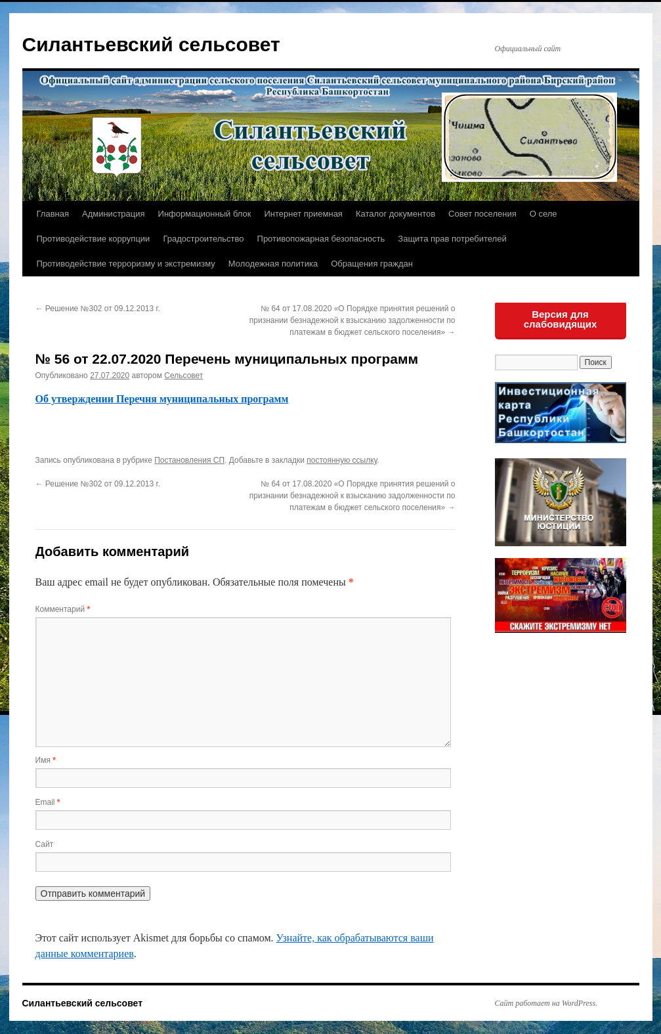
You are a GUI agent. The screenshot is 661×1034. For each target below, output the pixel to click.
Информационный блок (204, 214)
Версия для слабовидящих (560, 319)
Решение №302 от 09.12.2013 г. (97, 308)
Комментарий (63, 609)
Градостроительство (203, 239)
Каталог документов (395, 214)
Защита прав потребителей (452, 239)
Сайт (44, 844)
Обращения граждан (372, 264)
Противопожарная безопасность (321, 239)
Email (47, 802)
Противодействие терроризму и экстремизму (126, 264)
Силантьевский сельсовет (151, 44)
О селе (543, 214)
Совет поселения (482, 214)
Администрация (113, 214)
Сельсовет (183, 375)
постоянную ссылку (342, 460)
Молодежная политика (273, 264)
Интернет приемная (303, 214)
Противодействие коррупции (93, 239)
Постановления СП (189, 460)
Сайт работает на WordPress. (546, 1003)
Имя (45, 760)
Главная (53, 214)
